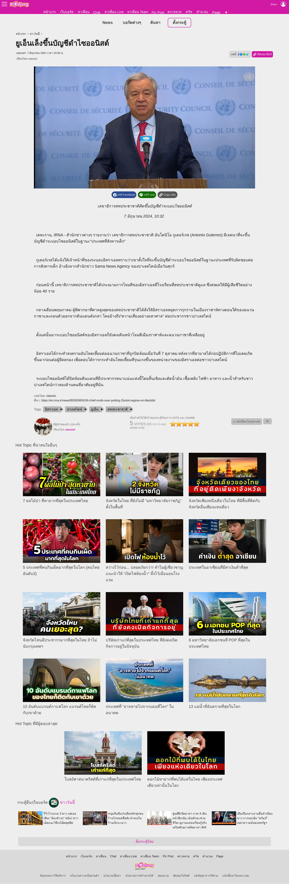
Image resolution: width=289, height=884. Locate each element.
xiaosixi (32, 58)
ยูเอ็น (94, 409)
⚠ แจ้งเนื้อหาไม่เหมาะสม (246, 421)
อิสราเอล (51, 409)
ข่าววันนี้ (35, 34)
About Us (163, 875)
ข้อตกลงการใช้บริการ (52, 875)
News (107, 23)
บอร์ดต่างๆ (132, 23)
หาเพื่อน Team (137, 12)
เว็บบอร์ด (67, 12)
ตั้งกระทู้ (179, 23)
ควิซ (189, 12)
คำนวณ (202, 12)
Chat (96, 12)
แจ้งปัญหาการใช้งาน (206, 875)
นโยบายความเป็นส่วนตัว (84, 875)
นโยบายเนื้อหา (112, 875)
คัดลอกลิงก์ (262, 55)
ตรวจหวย (175, 12)
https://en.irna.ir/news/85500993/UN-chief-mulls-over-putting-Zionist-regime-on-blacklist (98, 400)
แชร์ (240, 54)
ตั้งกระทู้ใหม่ (145, 842)
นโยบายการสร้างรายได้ (139, 875)
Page (216, 12)
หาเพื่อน (84, 12)
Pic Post (158, 12)
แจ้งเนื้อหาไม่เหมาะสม (235, 875)
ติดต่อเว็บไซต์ (181, 875)
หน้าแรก (49, 12)
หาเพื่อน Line (114, 12)
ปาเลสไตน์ (74, 409)
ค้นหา (155, 23)
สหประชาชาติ (117, 409)
